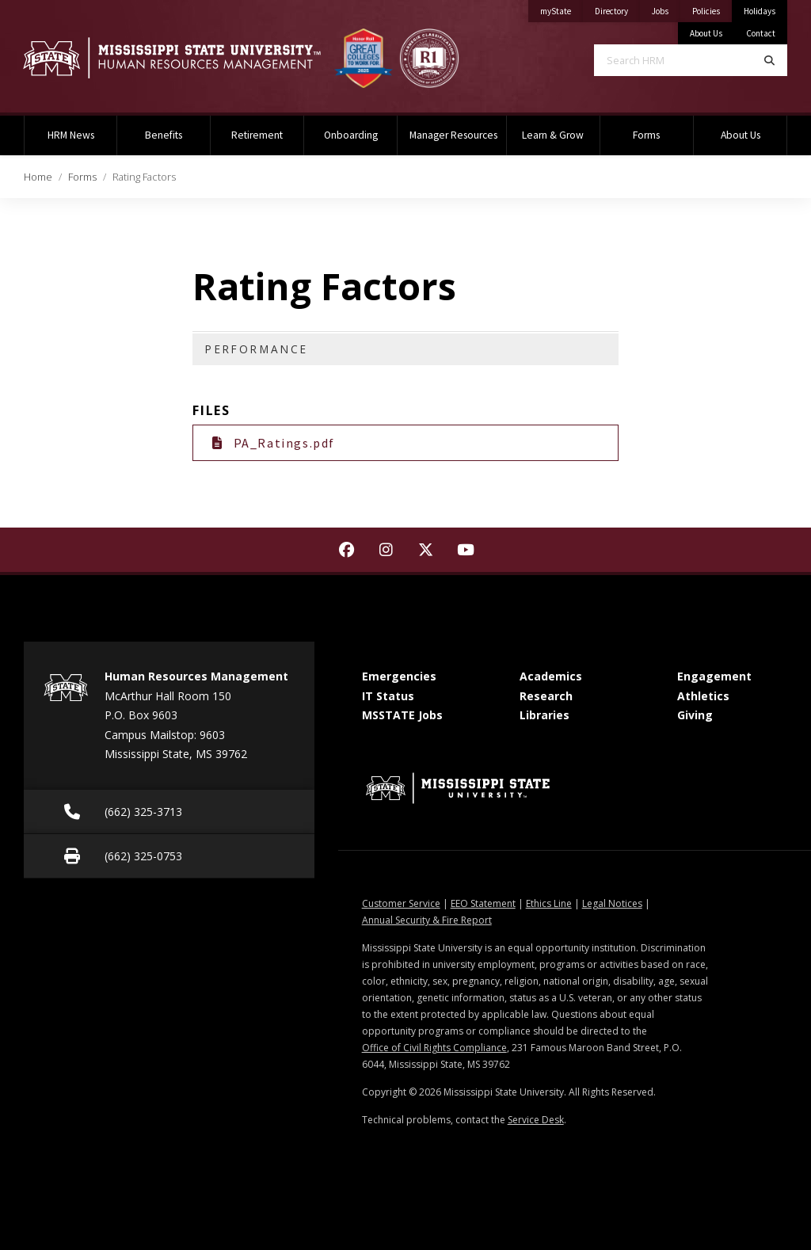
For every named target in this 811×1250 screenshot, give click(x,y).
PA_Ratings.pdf (273, 443)
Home (38, 177)
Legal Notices (612, 903)
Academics (551, 676)
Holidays (759, 11)
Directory (617, 8)
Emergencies (399, 676)
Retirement (257, 135)
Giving (695, 714)
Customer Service (401, 903)
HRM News (71, 135)
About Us (706, 33)
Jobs (666, 8)
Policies (712, 8)
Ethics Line (549, 903)
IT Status (388, 695)
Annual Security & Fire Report (427, 920)
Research (546, 695)
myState (561, 8)
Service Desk (536, 1119)
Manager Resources (453, 135)
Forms (646, 135)
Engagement (714, 676)
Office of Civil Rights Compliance (434, 1047)
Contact (760, 33)
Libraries (544, 714)
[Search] (769, 60)
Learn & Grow (553, 135)
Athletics (703, 695)
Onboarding (351, 135)
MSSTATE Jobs (402, 714)
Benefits (163, 135)
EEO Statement (483, 903)
